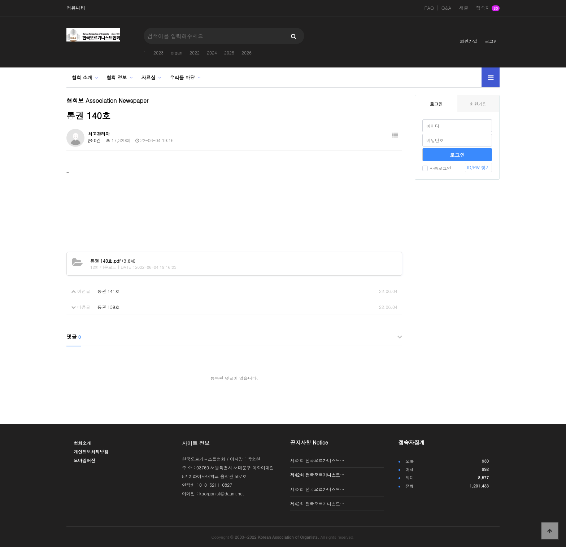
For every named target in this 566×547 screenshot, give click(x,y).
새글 (463, 7)
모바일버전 (84, 460)
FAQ (429, 7)
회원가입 (468, 41)
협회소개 (82, 443)
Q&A (446, 7)
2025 (229, 52)
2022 (195, 52)
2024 (212, 52)
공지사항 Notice (309, 442)
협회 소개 (82, 77)
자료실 (149, 77)
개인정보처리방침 (91, 451)
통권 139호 (108, 307)
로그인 (491, 41)
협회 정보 (116, 77)
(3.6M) (112, 261)
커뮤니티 (75, 7)
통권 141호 (108, 291)
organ (176, 52)
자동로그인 (436, 168)
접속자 (488, 8)
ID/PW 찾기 (478, 167)
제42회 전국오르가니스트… (317, 460)
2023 (158, 52)
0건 (94, 140)
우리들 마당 (182, 77)
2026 (246, 52)
